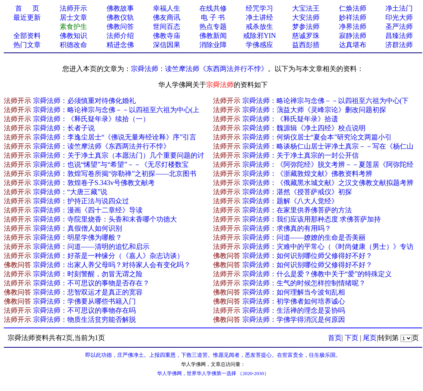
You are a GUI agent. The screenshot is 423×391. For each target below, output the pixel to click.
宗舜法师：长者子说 (64, 128)
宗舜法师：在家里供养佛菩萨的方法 (297, 210)
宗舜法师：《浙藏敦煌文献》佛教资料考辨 (307, 173)
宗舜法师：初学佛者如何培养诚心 (293, 301)
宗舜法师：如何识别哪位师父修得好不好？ (307, 256)
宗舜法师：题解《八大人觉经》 (290, 201)
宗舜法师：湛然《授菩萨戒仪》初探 (297, 192)
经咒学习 (259, 8)
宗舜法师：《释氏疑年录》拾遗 (290, 119)
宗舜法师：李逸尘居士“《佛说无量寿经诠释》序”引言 (115, 137)
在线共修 (213, 8)
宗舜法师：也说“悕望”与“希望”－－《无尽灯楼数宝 (111, 164)
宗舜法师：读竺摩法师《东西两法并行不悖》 (199, 69)
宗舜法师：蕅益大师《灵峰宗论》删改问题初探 (314, 110)
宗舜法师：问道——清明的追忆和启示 (91, 246)
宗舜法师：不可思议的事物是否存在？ (91, 283)
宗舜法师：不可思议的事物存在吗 (84, 310)
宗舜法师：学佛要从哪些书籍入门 (84, 301)
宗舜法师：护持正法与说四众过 (81, 201)
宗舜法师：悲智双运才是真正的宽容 (88, 292)
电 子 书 (213, 17)
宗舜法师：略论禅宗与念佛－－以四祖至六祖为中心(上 (116, 110)
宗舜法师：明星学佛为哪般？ (77, 237)
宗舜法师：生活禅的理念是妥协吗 (293, 310)
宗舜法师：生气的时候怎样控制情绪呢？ (304, 283)
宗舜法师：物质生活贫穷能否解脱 (84, 319)
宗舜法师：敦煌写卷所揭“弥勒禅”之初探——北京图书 (115, 173)
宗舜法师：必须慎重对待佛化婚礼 (84, 100)
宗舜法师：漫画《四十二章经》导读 (88, 210)
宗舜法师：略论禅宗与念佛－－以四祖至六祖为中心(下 (325, 100)
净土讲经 (259, 17)
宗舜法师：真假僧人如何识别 (77, 228)
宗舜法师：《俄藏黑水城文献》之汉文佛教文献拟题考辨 (327, 183)
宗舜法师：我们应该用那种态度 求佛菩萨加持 (311, 219)
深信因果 (166, 45)
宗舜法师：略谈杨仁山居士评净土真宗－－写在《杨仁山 (327, 146)
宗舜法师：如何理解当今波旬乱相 (293, 292)
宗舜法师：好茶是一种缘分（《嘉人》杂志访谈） (108, 256)
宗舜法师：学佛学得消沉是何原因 (293, 319)
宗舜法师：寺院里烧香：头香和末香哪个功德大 (105, 219)
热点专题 (213, 26)
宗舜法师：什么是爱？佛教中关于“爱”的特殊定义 (317, 274)
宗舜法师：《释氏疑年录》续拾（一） (91, 119)
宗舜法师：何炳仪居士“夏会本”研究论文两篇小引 (317, 137)
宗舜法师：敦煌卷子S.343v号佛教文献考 (94, 183)
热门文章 (27, 45)
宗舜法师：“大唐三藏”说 (70, 192)
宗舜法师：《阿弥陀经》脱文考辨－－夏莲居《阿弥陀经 (327, 164)
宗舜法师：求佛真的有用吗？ (286, 228)
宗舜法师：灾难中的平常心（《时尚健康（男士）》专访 (327, 246)
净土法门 (399, 8)
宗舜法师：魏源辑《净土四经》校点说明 (304, 128)
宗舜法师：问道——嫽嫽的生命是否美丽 (304, 237)
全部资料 (27, 36)
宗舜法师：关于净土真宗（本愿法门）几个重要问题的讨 (118, 155)
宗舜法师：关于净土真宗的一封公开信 (300, 155)
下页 (351, 338)
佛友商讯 (166, 17)
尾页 (370, 338)
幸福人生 (166, 8)
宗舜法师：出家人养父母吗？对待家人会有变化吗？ (112, 265)
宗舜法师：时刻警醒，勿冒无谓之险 (88, 274)
